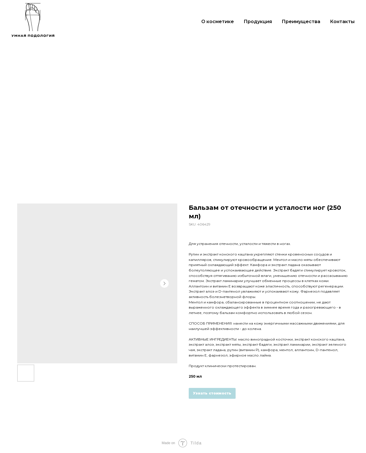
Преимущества (301, 21)
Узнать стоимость (212, 393)
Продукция (258, 21)
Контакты (342, 21)
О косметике (217, 21)
